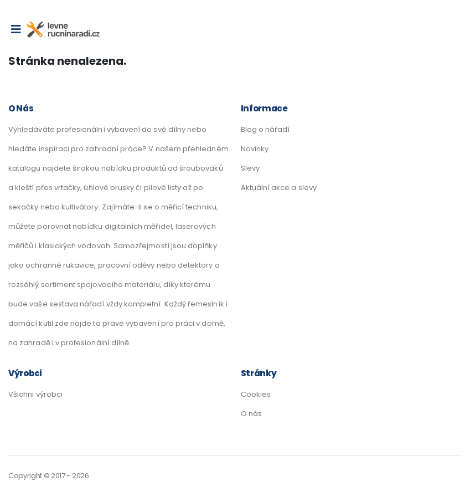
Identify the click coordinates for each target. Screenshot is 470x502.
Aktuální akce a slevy (279, 187)
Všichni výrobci (35, 394)
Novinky (254, 149)
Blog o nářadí (265, 129)
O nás (251, 413)
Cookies (256, 394)
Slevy (250, 168)
